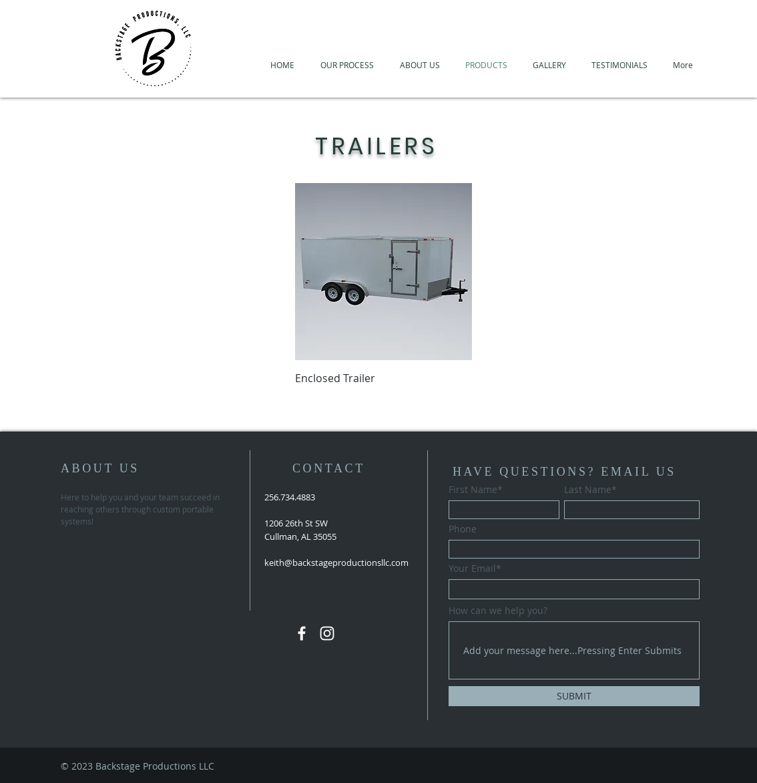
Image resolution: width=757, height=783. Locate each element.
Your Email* (475, 568)
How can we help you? (498, 610)
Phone (463, 529)
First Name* (476, 489)
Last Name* (590, 489)
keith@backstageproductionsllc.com (336, 563)
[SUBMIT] (574, 696)
